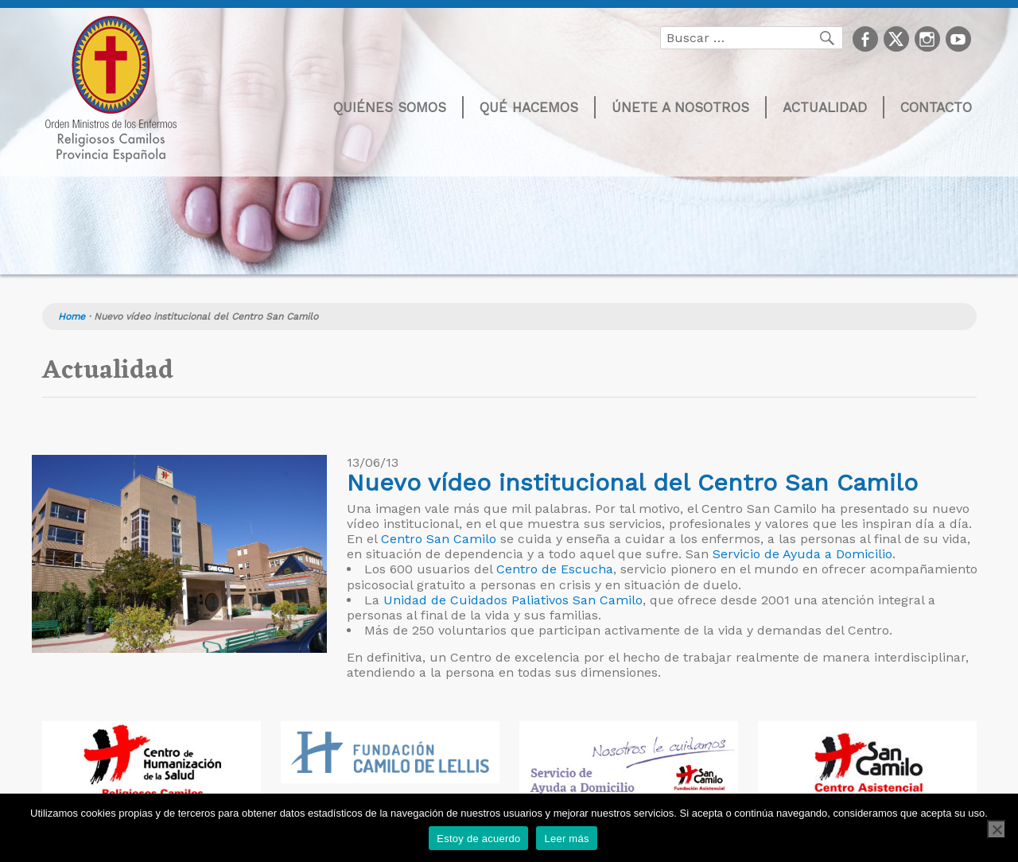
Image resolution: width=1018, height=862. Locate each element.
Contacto (936, 107)
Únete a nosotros (680, 107)
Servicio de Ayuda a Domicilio (802, 553)
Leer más (566, 839)
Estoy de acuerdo (478, 839)
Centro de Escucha (554, 569)
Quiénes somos (389, 107)
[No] (996, 829)
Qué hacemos (529, 107)
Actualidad (825, 107)
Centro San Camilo (438, 538)
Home (71, 316)
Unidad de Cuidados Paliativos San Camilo (513, 600)
